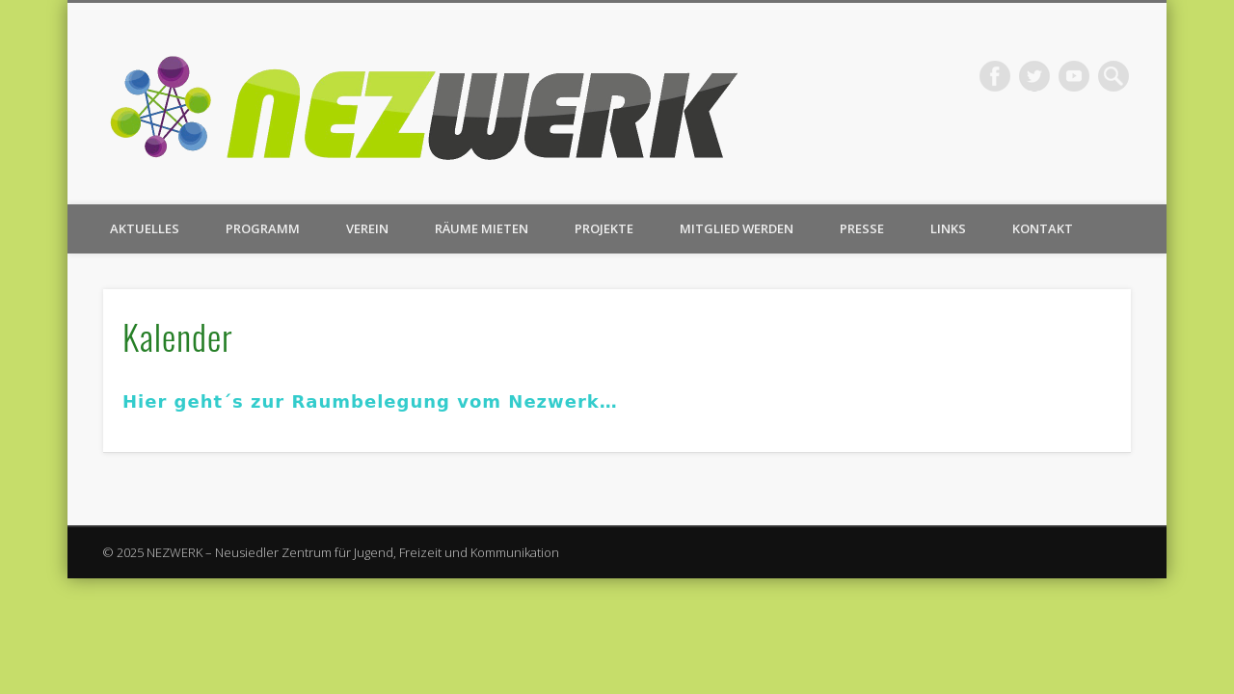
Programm (263, 228)
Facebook (994, 76)
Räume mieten (481, 228)
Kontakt (1042, 228)
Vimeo (1074, 76)
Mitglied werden (736, 228)
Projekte (604, 228)
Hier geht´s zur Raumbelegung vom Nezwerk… (370, 401)
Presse (862, 228)
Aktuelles (144, 228)
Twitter (1034, 76)
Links (948, 228)
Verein (367, 228)
